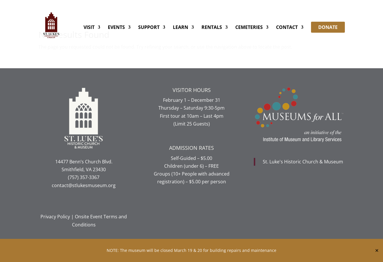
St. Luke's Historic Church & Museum (303, 161)
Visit (89, 27)
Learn (180, 27)
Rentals (211, 27)
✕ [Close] (377, 250)
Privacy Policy (55, 216)
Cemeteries (249, 27)
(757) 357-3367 (83, 177)
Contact (287, 27)
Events (116, 27)
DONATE (328, 27)
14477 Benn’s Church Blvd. (83, 161)
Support (149, 27)
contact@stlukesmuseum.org (84, 185)
